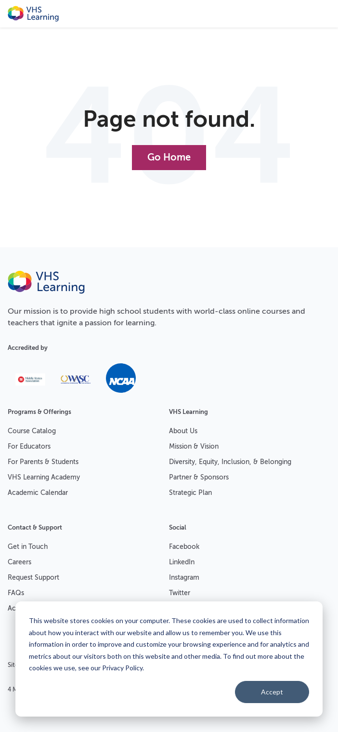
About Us (183, 431)
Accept (272, 692)
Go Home (169, 157)
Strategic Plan (190, 492)
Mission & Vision (194, 446)
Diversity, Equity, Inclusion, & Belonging (230, 462)
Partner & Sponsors (199, 477)
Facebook (184, 546)
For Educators (29, 446)
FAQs (16, 593)
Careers (19, 562)
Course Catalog (32, 431)
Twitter (179, 593)
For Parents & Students (43, 462)
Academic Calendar (38, 492)
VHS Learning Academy (44, 477)
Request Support (33, 577)
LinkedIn (182, 562)
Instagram (184, 577)
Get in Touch (28, 546)
